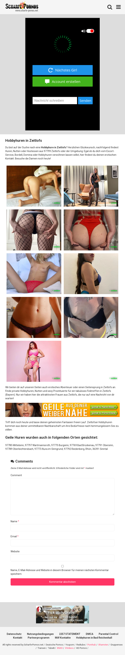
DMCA (89, 634)
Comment (16, 475)
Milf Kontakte (63, 637)
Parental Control (108, 634)
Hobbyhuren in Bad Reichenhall (94, 637)
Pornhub (91, 644)
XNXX (60, 648)
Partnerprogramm (38, 637)
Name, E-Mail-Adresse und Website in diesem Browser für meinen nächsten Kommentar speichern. (60, 572)
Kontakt (17, 637)
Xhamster (103, 644)
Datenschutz (14, 634)
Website (15, 551)
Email (15, 536)
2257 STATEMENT (69, 634)
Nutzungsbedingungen (40, 634)
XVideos (69, 648)
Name (15, 521)
